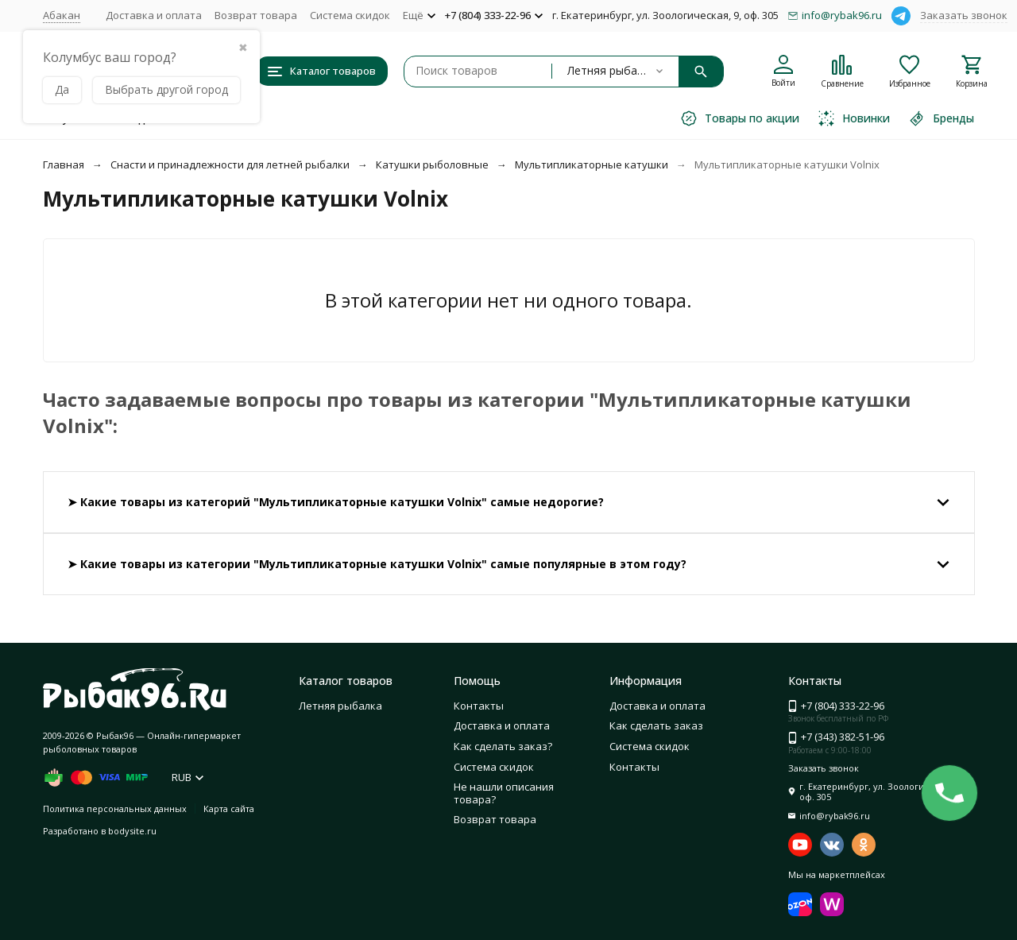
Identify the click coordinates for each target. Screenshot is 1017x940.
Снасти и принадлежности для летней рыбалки (230, 164)
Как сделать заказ (656, 725)
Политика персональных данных (115, 808)
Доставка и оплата (154, 15)
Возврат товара (256, 15)
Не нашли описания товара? (504, 793)
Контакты (479, 705)
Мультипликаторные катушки (591, 164)
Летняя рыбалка (340, 705)
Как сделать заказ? (503, 746)
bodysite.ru (132, 831)
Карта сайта (228, 808)
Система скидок (350, 15)
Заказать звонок (963, 15)
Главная (63, 164)
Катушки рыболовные (432, 164)
